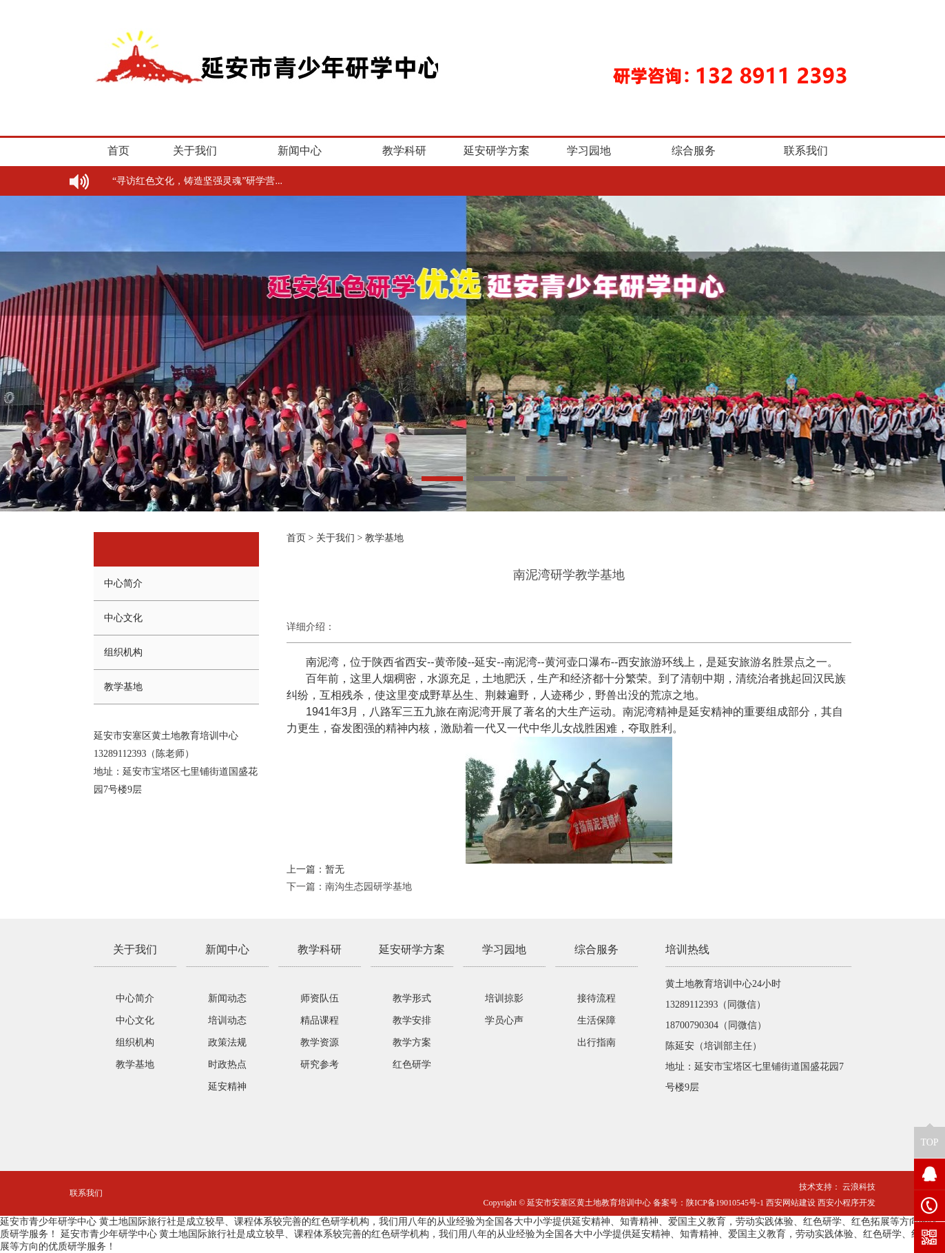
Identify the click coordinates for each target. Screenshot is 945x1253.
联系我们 (806, 150)
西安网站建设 (791, 1203)
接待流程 (596, 998)
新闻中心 (300, 150)
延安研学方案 (497, 150)
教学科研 (404, 150)
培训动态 (227, 1020)
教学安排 (412, 1020)
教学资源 (319, 1042)
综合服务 (694, 150)
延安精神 (227, 1086)
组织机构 (123, 652)
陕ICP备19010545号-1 (725, 1203)
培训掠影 (504, 998)
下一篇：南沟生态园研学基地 (349, 887)
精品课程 (319, 1020)
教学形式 (412, 998)
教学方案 (412, 1042)
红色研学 (412, 1064)
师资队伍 (319, 998)
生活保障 (596, 1020)
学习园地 (589, 150)
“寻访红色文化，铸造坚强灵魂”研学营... (197, 181)
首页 (118, 150)
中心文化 (123, 618)
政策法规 (227, 1042)
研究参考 (319, 1064)
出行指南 (596, 1042)
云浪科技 (857, 1187)
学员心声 (504, 1020)
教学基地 (123, 687)
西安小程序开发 (846, 1203)
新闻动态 (227, 998)
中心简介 (123, 583)
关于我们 (195, 150)
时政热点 (227, 1064)
